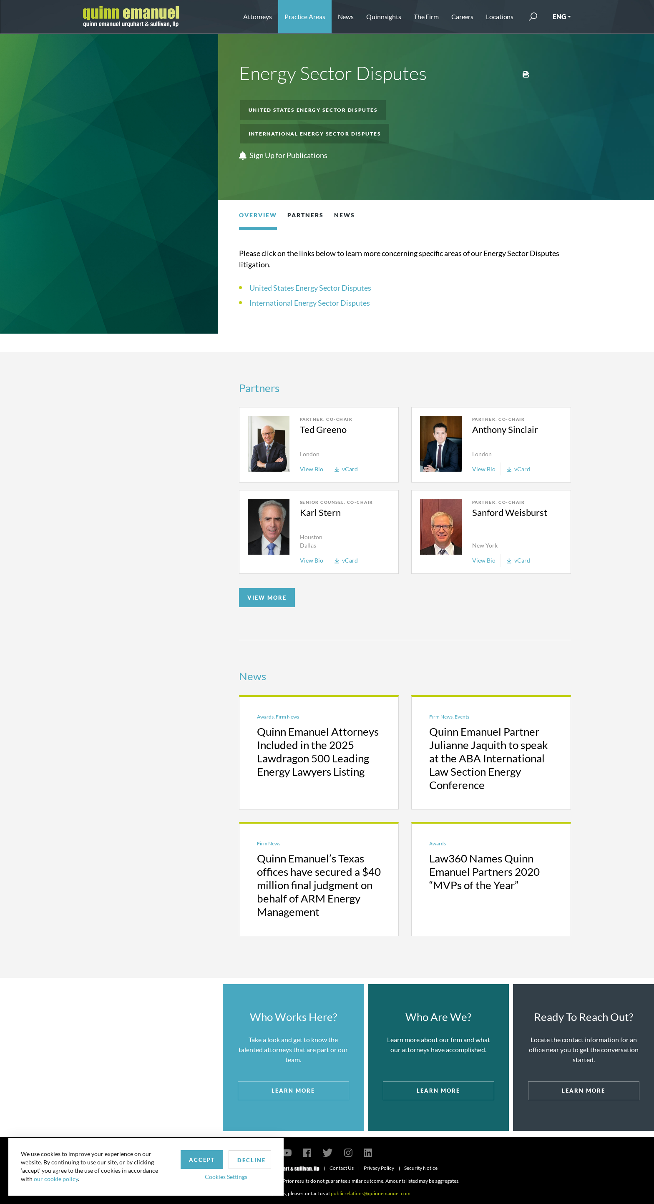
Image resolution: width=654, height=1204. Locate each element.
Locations (499, 16)
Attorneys (257, 16)
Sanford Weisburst (509, 512)
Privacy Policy (379, 1168)
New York (485, 545)
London (309, 453)
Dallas (308, 545)
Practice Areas (304, 16)
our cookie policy (56, 1178)
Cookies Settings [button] (217, 1176)
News (346, 16)
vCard (346, 469)
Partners (305, 215)
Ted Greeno (323, 429)
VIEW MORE (267, 597)
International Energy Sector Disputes (315, 134)
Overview (258, 215)
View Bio (311, 469)
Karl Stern (320, 512)
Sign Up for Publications (283, 156)
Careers (462, 16)
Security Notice (421, 1168)
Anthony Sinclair (505, 429)
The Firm (426, 16)
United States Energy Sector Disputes (313, 110)
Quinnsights (383, 16)
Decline (243, 1159)
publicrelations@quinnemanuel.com (370, 1193)
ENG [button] (559, 16)
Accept (193, 1159)
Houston (311, 536)
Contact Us (342, 1168)
